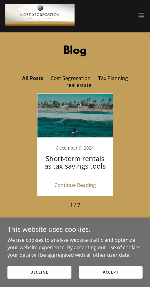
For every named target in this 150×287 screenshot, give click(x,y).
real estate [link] (78, 85)
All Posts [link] (32, 78)
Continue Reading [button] (75, 185)
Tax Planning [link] (113, 78)
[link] (40, 14)
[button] (141, 15)
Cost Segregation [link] (71, 78)
